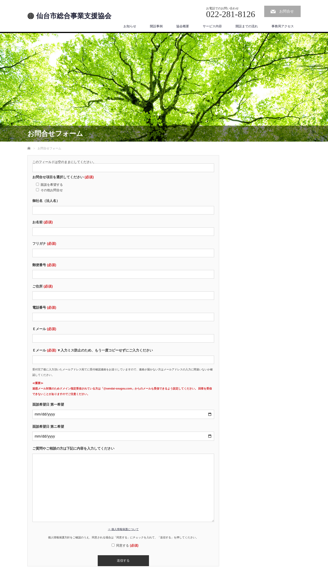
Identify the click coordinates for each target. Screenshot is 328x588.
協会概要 (182, 26)
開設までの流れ (247, 26)
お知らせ (129, 26)
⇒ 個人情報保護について (123, 529)
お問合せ (286, 11)
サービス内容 (212, 26)
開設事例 (156, 26)
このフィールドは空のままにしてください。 (64, 162)
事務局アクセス (283, 26)
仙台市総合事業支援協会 (73, 16)
